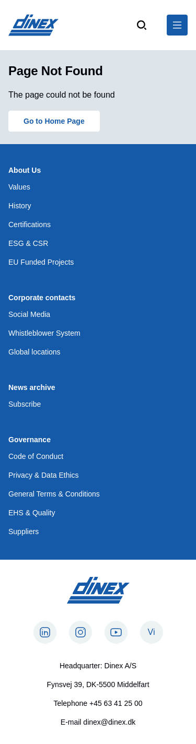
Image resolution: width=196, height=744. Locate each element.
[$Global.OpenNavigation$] (177, 25)
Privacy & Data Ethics (43, 475)
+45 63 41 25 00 (116, 703)
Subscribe (24, 404)
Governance (29, 439)
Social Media (29, 314)
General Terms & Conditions (54, 494)
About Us (24, 170)
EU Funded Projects (41, 262)
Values (19, 187)
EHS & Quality (31, 513)
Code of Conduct (35, 456)
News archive (31, 387)
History (19, 206)
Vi (151, 632)
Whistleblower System (44, 333)
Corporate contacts (41, 297)
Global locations (34, 352)
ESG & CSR (28, 243)
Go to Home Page (54, 121)
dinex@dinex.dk (109, 722)
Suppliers (23, 531)
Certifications (29, 224)
